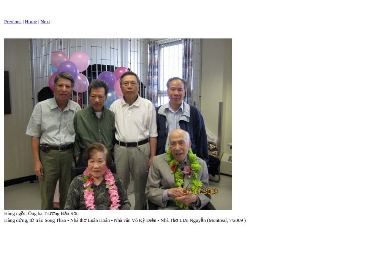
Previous (13, 21)
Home (31, 21)
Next (45, 21)
